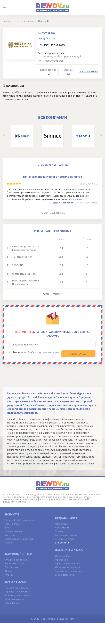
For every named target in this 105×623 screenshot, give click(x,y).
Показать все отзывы (52, 212)
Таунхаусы (60, 531)
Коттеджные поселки (66, 535)
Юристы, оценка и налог (67, 563)
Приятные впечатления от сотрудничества (52, 177)
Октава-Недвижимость (86, 202)
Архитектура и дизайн (16, 587)
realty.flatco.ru (47, 38)
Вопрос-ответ (12, 567)
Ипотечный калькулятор (67, 567)
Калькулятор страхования (68, 570)
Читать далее (75, 199)
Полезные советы (14, 599)
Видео (8, 542)
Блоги (8, 527)
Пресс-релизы (12, 523)
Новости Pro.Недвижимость (19, 520)
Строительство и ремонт (17, 591)
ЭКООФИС (17, 265)
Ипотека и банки (63, 555)
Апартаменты (62, 527)
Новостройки (62, 523)
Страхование (61, 559)
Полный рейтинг (52, 294)
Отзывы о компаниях (16, 559)
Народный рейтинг (15, 563)
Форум (8, 570)
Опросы (9, 574)
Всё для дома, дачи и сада (19, 595)
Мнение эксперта (14, 531)
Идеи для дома (13, 602)
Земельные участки (65, 538)
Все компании (62, 542)
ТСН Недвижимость (22, 256)
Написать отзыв (88, 71)
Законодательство (64, 574)
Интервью (10, 535)
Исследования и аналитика (19, 538)
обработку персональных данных (44, 352)
